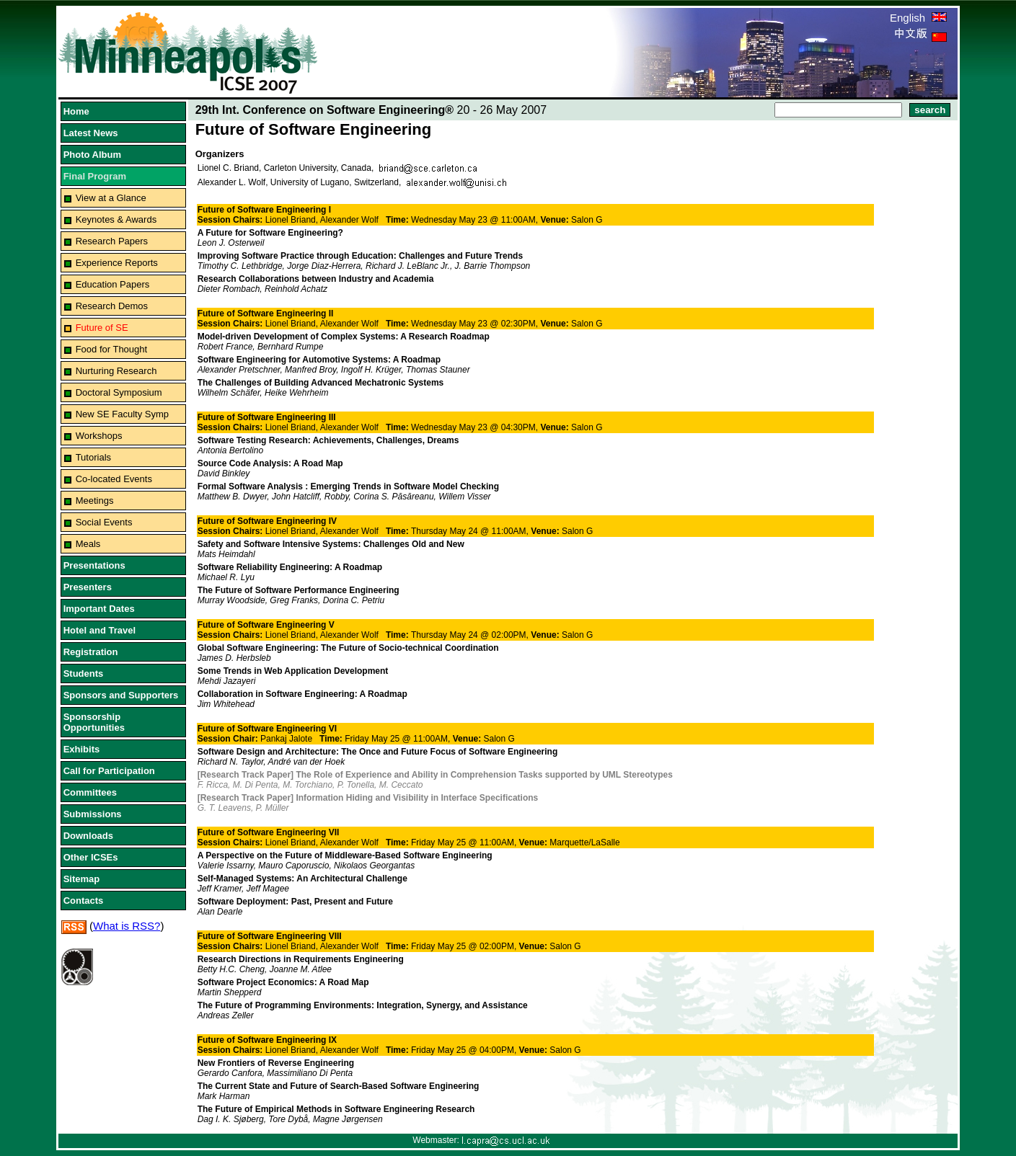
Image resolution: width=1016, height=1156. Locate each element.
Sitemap (81, 878)
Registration (90, 651)
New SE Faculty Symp (122, 414)
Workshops (99, 435)
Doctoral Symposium (119, 392)
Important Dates (99, 608)
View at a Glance (111, 197)
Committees (90, 792)
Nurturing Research (116, 370)
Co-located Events (114, 478)
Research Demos (112, 306)
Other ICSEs (90, 857)
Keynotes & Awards (116, 219)
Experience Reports (117, 262)
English (918, 18)
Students (83, 673)
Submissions (92, 814)
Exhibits (81, 749)
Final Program (94, 176)
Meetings (95, 500)
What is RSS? (126, 926)
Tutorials (93, 457)
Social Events (104, 522)
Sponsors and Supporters (121, 695)
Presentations (94, 565)
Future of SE (102, 327)
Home (76, 111)
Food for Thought (112, 349)
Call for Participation (109, 770)
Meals (88, 543)
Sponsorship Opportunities (94, 722)
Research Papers (112, 241)
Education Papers (113, 284)
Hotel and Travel (99, 630)
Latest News (90, 133)
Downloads (88, 835)
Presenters (87, 587)
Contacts (83, 900)
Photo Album (92, 154)
